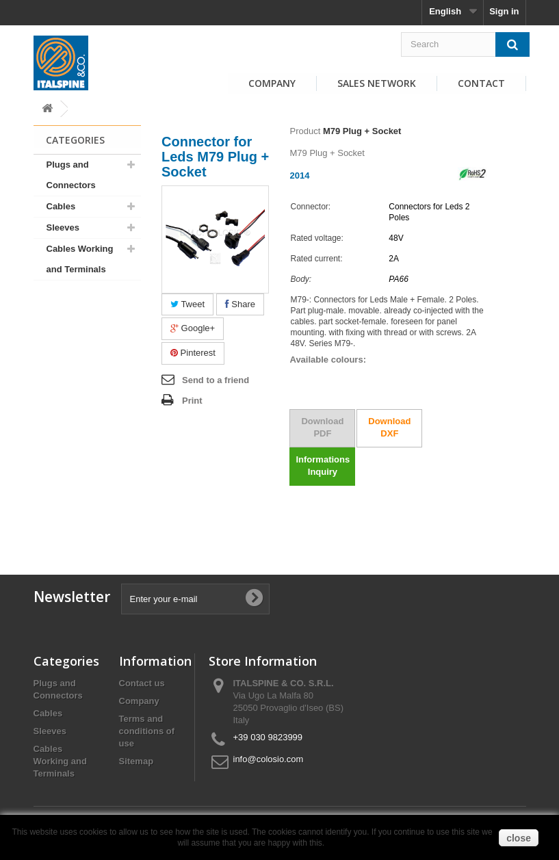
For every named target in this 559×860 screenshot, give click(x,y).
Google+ (192, 328)
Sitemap (136, 761)
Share (240, 304)
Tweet (187, 304)
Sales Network (376, 83)
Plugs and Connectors (71, 174)
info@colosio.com (268, 759)
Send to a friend (215, 380)
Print (192, 400)
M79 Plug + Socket (362, 131)
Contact (481, 83)
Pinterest (193, 353)
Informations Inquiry (323, 465)
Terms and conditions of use (147, 731)
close (518, 838)
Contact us (142, 683)
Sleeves (63, 227)
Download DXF (389, 427)
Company (272, 83)
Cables (61, 206)
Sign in (504, 11)
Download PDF (322, 427)
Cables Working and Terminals (80, 259)
